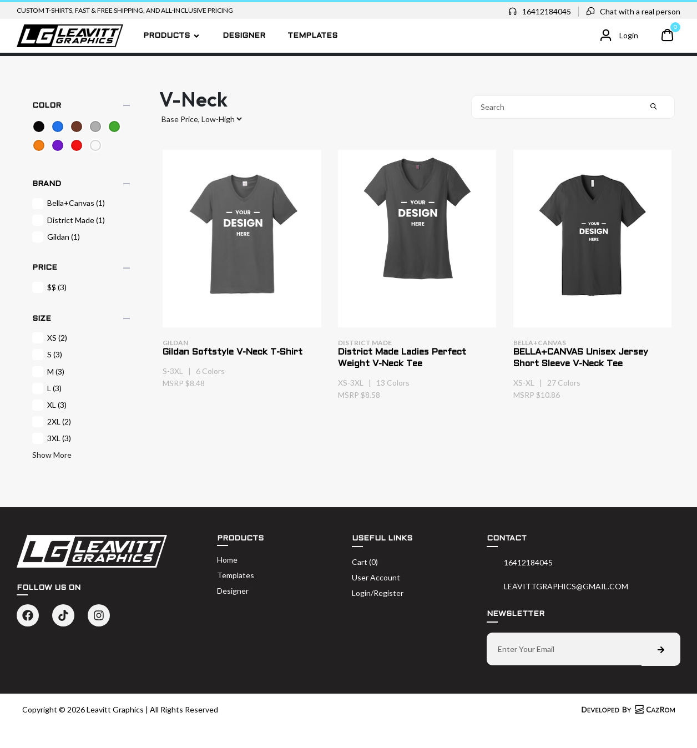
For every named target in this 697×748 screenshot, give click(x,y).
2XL (51, 422)
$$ (49, 287)
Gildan (56, 237)
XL (49, 405)
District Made (68, 220)
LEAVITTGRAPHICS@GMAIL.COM (566, 586)
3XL (51, 438)
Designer (244, 35)
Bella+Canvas (68, 203)
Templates (312, 35)
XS (49, 338)
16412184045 (546, 11)
